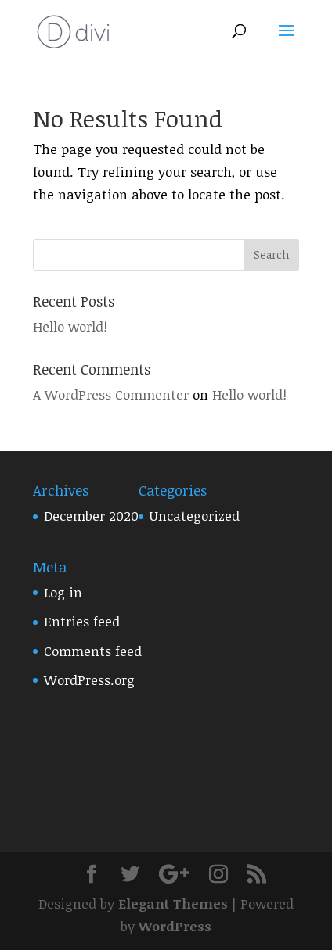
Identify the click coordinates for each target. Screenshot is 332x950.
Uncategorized (195, 516)
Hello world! (70, 326)
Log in (63, 592)
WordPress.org (89, 680)
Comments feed (93, 651)
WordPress (175, 926)
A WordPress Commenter (111, 394)
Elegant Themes (173, 903)
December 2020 (91, 516)
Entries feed (82, 621)
